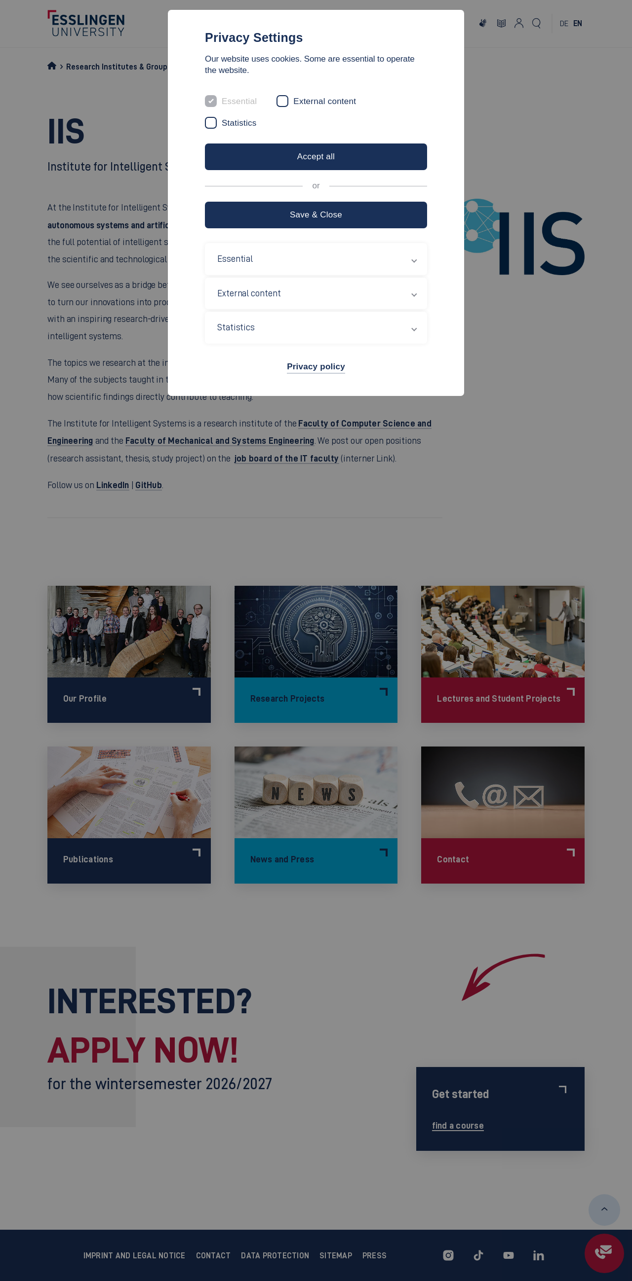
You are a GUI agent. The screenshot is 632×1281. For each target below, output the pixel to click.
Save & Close (316, 214)
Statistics (239, 123)
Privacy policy (316, 366)
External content (324, 101)
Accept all (316, 156)
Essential (239, 101)
